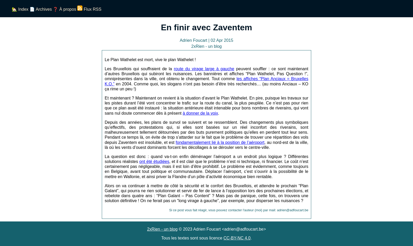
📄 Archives (41, 9)
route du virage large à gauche (204, 69)
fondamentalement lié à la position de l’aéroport (220, 142)
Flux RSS (89, 9)
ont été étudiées (154, 161)
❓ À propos (64, 9)
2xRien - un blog (162, 229)
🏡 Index (20, 9)
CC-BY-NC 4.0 (237, 238)
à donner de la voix (200, 113)
